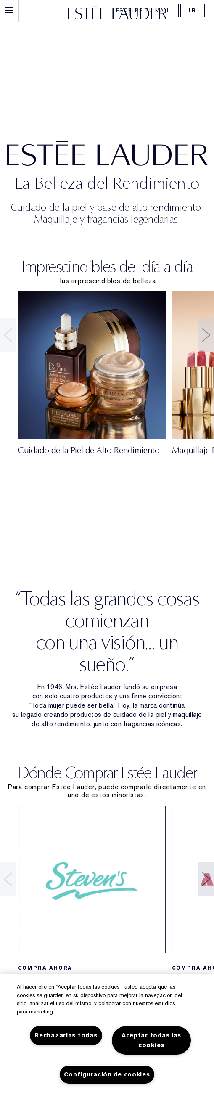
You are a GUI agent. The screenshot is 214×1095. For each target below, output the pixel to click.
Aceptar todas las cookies (151, 1040)
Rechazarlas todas (65, 1035)
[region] (107, 1034)
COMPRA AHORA (45, 968)
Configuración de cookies (107, 1075)
